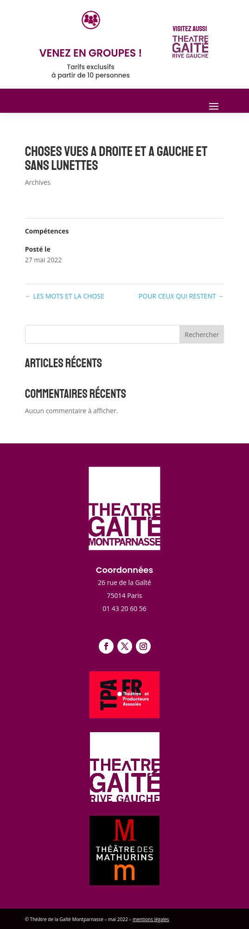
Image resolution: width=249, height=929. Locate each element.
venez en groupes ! (90, 53)
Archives (38, 182)
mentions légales (151, 919)
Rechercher (202, 334)
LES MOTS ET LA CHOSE (64, 296)
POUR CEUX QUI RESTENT (181, 296)
